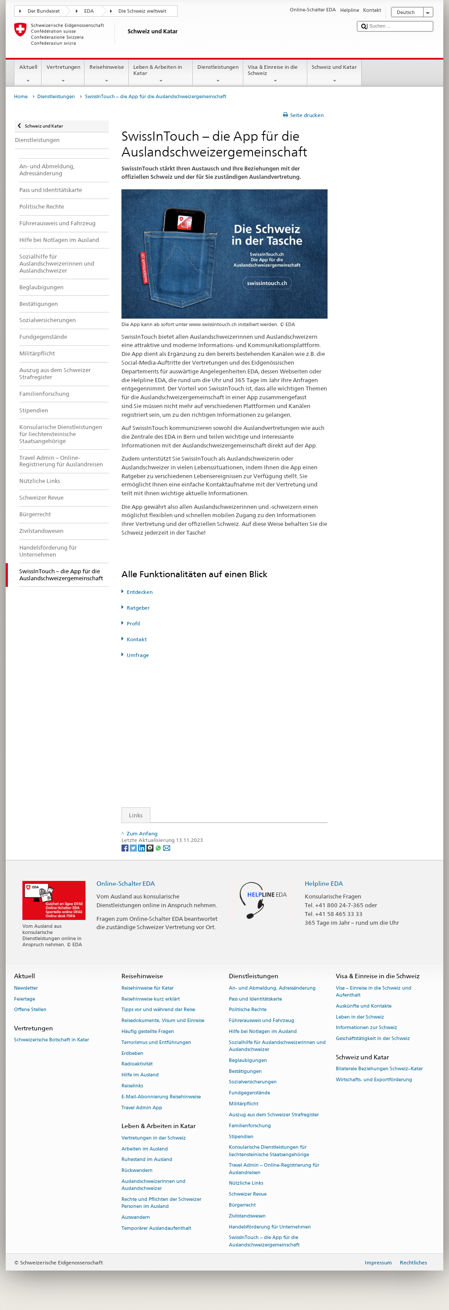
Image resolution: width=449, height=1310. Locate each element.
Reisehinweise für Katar (147, 988)
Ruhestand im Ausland (146, 1160)
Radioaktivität (137, 1064)
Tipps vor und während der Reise (158, 1010)
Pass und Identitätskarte (255, 999)
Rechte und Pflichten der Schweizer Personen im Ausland (161, 1202)
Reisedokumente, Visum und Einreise (162, 1021)
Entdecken (140, 592)
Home (21, 96)
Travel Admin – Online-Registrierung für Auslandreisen (274, 1169)
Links (132, 815)
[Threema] (150, 847)
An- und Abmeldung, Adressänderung (272, 988)
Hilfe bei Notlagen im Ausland (263, 1031)
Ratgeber (138, 607)
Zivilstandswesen (247, 1216)
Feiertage (24, 999)
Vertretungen (63, 74)
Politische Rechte (248, 1010)
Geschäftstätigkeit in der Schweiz (373, 1039)
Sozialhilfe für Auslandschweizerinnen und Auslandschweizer (277, 1046)
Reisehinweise (106, 74)
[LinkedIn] (142, 847)
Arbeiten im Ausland (144, 1149)
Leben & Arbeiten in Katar (160, 74)
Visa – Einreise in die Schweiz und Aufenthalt (373, 991)
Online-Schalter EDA (125, 883)
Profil (133, 623)
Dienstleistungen (218, 74)
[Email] (166, 847)
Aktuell (28, 74)
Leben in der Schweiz (360, 1017)
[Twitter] (134, 847)
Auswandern (135, 1217)
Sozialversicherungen (253, 1082)
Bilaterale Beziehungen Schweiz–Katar (379, 1069)
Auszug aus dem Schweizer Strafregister (274, 1115)
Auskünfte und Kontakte (364, 1006)
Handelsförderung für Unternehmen (270, 1227)
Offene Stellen (30, 1010)
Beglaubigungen (248, 1060)
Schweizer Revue (248, 1194)
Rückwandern (137, 1171)
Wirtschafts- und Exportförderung (374, 1080)
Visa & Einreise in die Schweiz (275, 74)
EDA (89, 11)
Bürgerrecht (242, 1205)
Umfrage (138, 655)
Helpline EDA (324, 883)
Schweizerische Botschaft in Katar (51, 1040)
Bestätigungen (245, 1071)
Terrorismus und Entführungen (156, 1042)
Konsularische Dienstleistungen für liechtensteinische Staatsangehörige (269, 1151)
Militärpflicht (243, 1104)
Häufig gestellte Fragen (147, 1031)
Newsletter (26, 988)
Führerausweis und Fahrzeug (261, 1021)
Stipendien (241, 1137)
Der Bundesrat (44, 11)
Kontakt (137, 639)
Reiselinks (132, 1086)
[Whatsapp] (159, 847)
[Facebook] (125, 847)
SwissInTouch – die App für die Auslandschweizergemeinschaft (264, 1241)
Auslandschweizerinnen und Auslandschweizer (153, 1185)
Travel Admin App (141, 1108)
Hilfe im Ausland (140, 1075)
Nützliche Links (246, 1183)
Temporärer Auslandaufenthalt (156, 1228)
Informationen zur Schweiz (366, 1028)
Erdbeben (132, 1053)
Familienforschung (250, 1126)
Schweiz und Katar (334, 74)
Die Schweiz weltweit (142, 11)
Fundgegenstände (249, 1093)
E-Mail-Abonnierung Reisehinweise (161, 1097)
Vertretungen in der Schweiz (153, 1138)
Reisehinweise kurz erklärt (150, 999)
